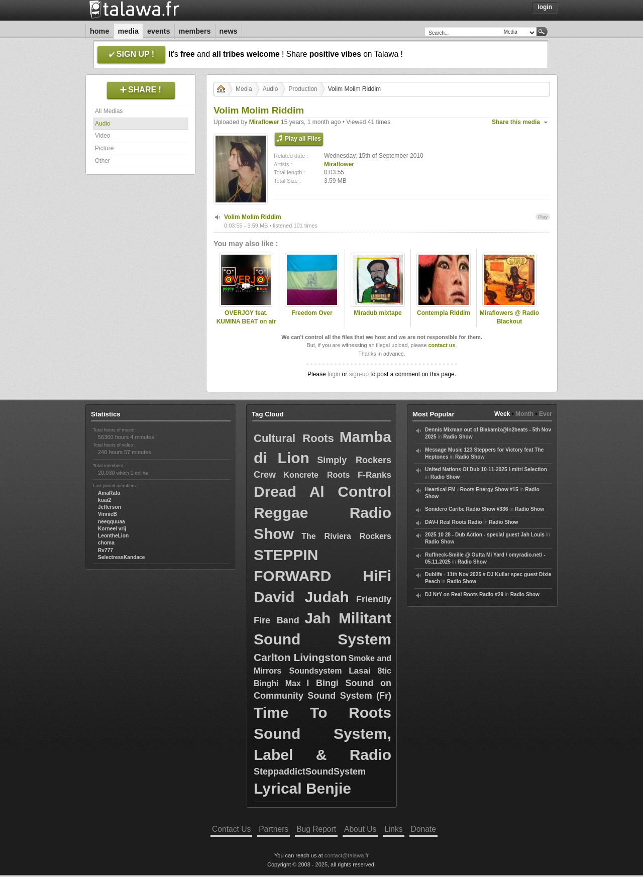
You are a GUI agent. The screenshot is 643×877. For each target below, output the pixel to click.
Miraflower (264, 122)
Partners (273, 829)
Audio (103, 123)
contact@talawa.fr (347, 855)
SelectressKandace (121, 557)
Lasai (359, 671)
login (334, 374)
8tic (384, 671)
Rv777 (105, 550)
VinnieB (107, 514)
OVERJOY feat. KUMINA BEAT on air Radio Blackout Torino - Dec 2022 (246, 325)
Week (502, 413)
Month (524, 413)
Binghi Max (277, 683)
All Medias (109, 111)
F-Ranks (374, 475)
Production (302, 88)
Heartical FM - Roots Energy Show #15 (471, 489)
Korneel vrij (112, 528)
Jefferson (109, 507)
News (229, 31)
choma (106, 542)
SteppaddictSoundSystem (310, 771)
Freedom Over (311, 312)
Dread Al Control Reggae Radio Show (322, 512)
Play (543, 217)
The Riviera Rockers (346, 536)
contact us (441, 345)
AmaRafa (109, 493)
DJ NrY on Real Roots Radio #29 (464, 594)
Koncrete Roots (317, 475)
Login (545, 7)
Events (158, 31)
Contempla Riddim (443, 312)
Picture (104, 148)
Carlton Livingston (300, 657)
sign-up (359, 374)
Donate (423, 829)
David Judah (301, 597)
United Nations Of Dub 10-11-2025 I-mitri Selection (486, 469)
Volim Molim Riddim (252, 217)
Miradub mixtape (377, 312)
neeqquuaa (111, 521)
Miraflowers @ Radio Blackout (509, 317)
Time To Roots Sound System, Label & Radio (322, 733)
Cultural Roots (294, 438)
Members (195, 31)
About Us (360, 829)
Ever (545, 413)
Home (99, 31)
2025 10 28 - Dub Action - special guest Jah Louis (485, 534)
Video (102, 135)
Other (102, 160)
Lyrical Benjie (302, 788)
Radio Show (457, 437)
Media (128, 31)
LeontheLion (113, 535)
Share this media (516, 122)
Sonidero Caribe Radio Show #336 (466, 509)
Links (393, 829)
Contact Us (231, 829)
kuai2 (104, 500)
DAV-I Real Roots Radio (453, 522)
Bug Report (316, 829)
